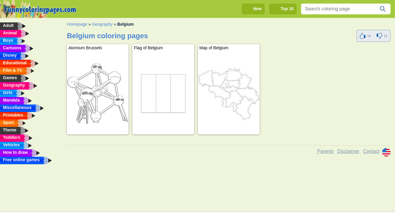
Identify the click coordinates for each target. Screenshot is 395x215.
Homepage (77, 24)
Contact (371, 151)
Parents (325, 151)
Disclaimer (348, 151)
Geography (102, 24)
